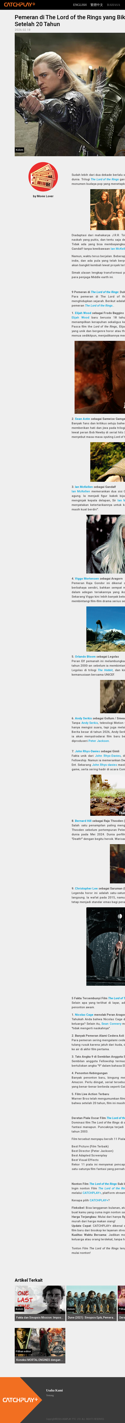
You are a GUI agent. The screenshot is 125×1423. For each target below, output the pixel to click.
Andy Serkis (83, 718)
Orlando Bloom (85, 656)
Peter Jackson (99, 741)
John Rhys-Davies (87, 751)
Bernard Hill (83, 821)
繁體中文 (96, 4)
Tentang (50, 1395)
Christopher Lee (86, 888)
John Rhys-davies (104, 765)
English (80, 4)
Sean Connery (111, 1024)
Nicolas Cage (84, 1014)
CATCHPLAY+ (92, 1193)
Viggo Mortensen (87, 578)
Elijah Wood (83, 313)
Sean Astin (82, 419)
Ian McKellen (84, 487)
